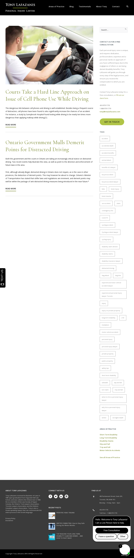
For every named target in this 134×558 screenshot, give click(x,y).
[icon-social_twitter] (56, 496)
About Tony (101, 6)
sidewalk (105, 383)
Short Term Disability (108, 434)
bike (103, 189)
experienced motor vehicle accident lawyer (111, 284)
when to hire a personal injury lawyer (112, 398)
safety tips (105, 368)
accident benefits (108, 153)
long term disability (108, 318)
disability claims (107, 254)
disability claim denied (110, 247)
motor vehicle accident (110, 332)
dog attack (105, 275)
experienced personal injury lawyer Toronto (112, 294)
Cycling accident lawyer (110, 232)
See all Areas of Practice (110, 457)
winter (104, 418)
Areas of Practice (56, 6)
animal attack (106, 160)
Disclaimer (9, 520)
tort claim (105, 390)
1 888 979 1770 (112, 513)
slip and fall (118, 383)
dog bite (118, 275)
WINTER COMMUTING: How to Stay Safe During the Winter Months (70, 524)
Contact (116, 6)
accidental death (107, 146)
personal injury (107, 339)
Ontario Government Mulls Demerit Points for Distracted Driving (44, 146)
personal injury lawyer (110, 347)
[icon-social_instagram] (66, 496)
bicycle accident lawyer (110, 182)
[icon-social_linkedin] (61, 496)
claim (118, 203)
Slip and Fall (105, 444)
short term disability (109, 375)
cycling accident (107, 225)
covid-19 (105, 218)
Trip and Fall (105, 447)
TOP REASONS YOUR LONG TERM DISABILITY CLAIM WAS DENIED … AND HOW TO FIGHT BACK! (69, 536)
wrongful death (118, 418)
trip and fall (119, 390)
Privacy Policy (10, 518)
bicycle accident (107, 175)
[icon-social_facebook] (51, 496)
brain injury (115, 189)
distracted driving (108, 268)
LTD (122, 318)
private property (107, 354)
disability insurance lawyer (111, 261)
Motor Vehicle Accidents (110, 450)
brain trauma (106, 196)
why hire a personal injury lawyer (111, 408)
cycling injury (106, 239)
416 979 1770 (103, 510)
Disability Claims (106, 441)
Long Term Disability (108, 438)
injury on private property (111, 310)
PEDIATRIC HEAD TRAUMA (65, 513)
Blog (71, 6)
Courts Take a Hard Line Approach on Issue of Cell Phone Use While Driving (47, 95)
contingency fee (107, 211)
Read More (10, 124)
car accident (106, 203)
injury (104, 303)
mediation (105, 325)
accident (105, 139)
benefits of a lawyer (109, 167)
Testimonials (85, 6)
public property (107, 361)
